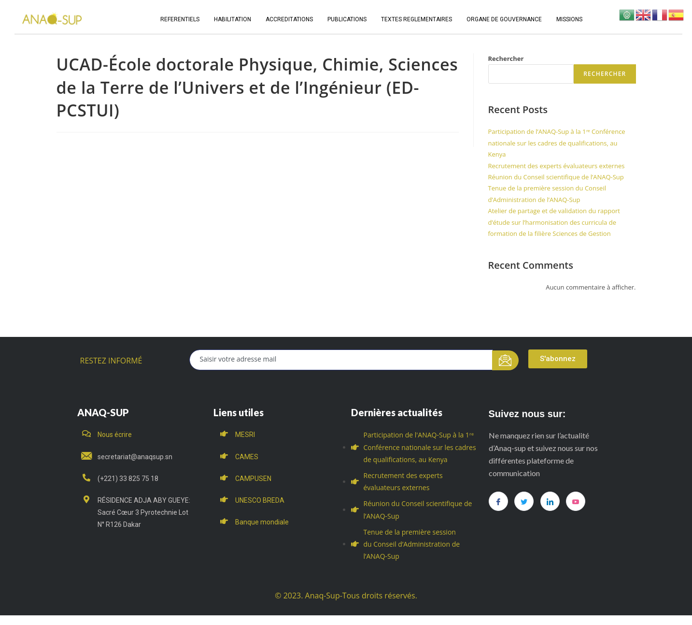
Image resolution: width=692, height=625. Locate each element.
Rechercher (506, 58)
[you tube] (575, 501)
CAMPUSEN (253, 478)
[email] (341, 359)
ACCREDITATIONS (289, 19)
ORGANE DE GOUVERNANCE (504, 19)
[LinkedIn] (550, 501)
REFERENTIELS (179, 19)
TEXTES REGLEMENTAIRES (416, 19)
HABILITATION (232, 19)
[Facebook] (498, 501)
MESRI (245, 434)
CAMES (246, 457)
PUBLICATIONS (347, 19)
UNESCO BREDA (259, 500)
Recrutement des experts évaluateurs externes (556, 165)
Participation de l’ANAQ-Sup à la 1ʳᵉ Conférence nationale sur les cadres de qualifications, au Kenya (556, 143)
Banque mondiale (262, 522)
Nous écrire (115, 434)
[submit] (505, 360)
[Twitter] (524, 501)
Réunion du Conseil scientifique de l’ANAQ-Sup (556, 177)
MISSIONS (569, 19)
